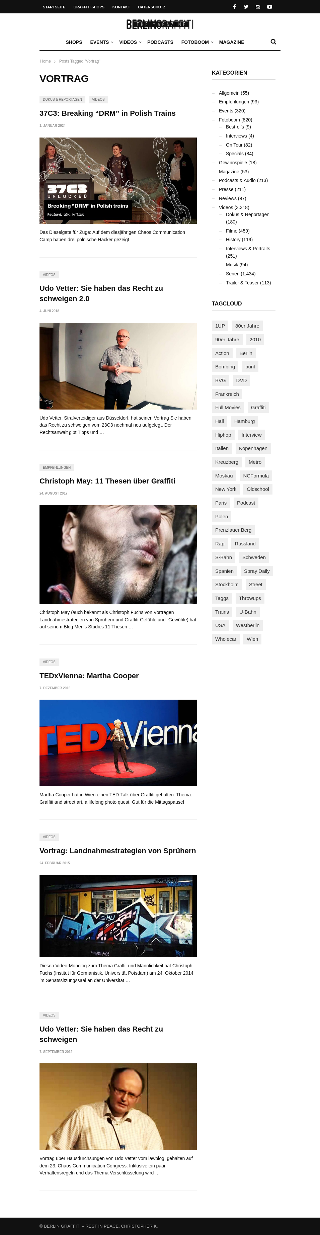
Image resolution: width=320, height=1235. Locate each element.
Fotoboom (196, 42)
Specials (235, 153)
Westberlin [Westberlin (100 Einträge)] (248, 625)
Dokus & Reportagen (62, 99)
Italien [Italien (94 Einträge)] (222, 448)
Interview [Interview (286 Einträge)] (251, 435)
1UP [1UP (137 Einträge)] (220, 326)
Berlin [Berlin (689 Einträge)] (246, 353)
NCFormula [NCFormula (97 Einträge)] (256, 475)
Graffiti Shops (89, 7)
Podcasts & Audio (237, 180)
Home (45, 61)
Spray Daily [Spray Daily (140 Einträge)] (257, 571)
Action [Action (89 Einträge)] (222, 353)
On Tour (234, 145)
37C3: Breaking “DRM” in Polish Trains (107, 113)
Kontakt (121, 7)
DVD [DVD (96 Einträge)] (241, 380)
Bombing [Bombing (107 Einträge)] (225, 366)
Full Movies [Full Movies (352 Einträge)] (228, 407)
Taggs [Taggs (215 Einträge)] (222, 598)
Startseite (54, 7)
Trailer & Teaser (242, 282)
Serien (232, 273)
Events (101, 42)
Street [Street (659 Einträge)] (255, 584)
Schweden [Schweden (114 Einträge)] (254, 557)
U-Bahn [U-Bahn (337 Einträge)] (247, 612)
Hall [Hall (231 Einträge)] (219, 421)
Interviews (236, 136)
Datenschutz (152, 7)
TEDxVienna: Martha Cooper (89, 676)
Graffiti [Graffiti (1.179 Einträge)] (258, 407)
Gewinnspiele (233, 162)
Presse (226, 189)
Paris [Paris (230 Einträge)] (221, 503)
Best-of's (235, 126)
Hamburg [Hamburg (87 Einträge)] (244, 421)
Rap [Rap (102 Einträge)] (220, 543)
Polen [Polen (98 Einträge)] (221, 516)
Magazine (231, 42)
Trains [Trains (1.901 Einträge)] (222, 612)
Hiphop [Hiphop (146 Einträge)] (223, 435)
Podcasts (160, 42)
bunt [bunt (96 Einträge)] (250, 366)
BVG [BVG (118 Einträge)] (220, 380)
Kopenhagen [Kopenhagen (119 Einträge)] (253, 448)
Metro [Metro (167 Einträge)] (255, 462)
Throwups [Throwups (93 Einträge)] (250, 598)
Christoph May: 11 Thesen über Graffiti (107, 481)
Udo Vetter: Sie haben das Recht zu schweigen (101, 1034)
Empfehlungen (57, 467)
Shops (74, 42)
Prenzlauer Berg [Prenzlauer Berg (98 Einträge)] (233, 530)
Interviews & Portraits (248, 248)
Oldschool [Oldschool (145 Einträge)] (258, 489)
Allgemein (229, 93)
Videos (129, 42)
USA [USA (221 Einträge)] (220, 625)
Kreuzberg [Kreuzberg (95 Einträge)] (226, 462)
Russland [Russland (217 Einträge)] (245, 543)
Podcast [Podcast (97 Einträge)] (246, 503)
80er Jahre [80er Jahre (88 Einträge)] (247, 326)
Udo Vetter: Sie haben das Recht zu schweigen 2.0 (101, 293)
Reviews (228, 198)
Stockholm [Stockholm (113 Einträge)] (227, 584)
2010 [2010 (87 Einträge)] (255, 339)
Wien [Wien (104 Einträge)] (252, 639)
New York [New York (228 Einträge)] (225, 489)
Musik (232, 264)
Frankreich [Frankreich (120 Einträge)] (227, 394)
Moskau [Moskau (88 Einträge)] (224, 475)
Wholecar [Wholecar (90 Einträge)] (225, 639)
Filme (231, 231)
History (233, 239)
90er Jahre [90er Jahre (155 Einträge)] (227, 339)
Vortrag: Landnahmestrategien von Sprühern (117, 851)
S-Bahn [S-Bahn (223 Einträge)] (223, 557)
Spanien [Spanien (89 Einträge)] (224, 571)
